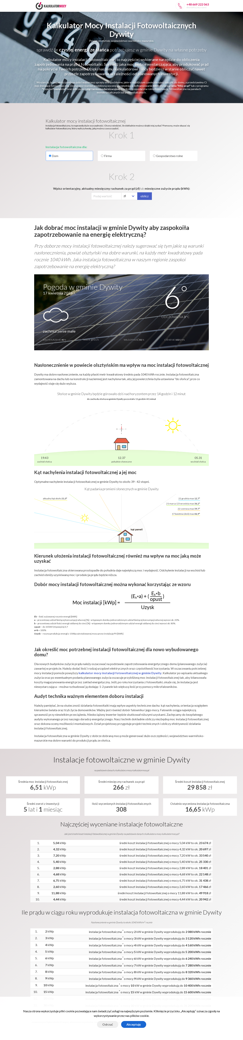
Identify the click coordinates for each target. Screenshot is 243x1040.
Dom (69, 156)
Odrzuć (107, 1024)
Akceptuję (133, 1024)
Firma (106, 156)
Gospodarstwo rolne (168, 156)
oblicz (144, 196)
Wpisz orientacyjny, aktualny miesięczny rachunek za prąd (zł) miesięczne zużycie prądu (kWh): (121, 188)
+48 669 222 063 (197, 4)
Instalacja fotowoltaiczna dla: (66, 147)
